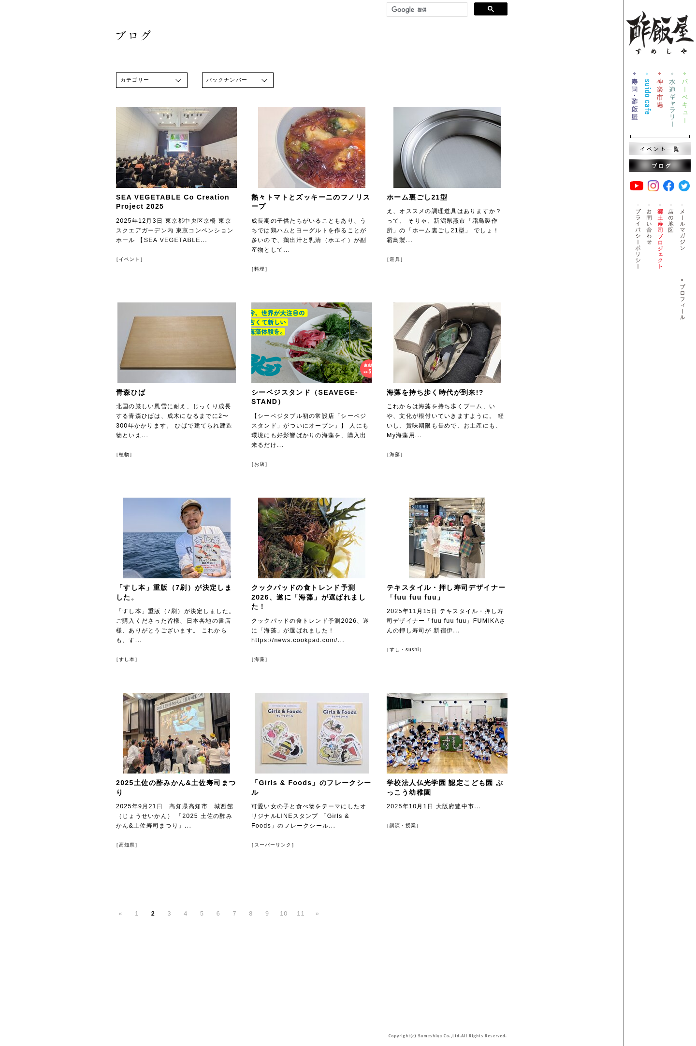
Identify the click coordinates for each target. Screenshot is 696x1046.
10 (284, 913)
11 (300, 913)
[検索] (426, 9)
